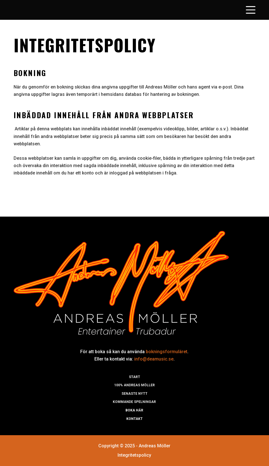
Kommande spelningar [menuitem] (134, 402)
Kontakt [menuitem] (134, 419)
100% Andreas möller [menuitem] (134, 385)
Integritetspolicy (134, 455)
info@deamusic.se (153, 359)
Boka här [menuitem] (134, 410)
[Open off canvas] (250, 10)
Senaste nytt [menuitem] (134, 394)
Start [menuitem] (134, 377)
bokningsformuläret (166, 351)
